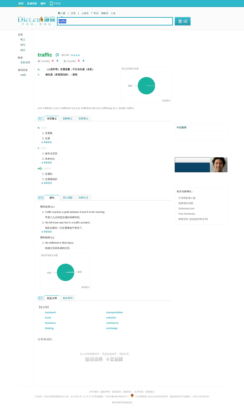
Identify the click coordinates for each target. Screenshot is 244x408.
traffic (23, 74)
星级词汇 (127, 391)
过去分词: (75, 108)
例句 (22, 44)
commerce (112, 323)
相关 (22, 50)
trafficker (47, 108)
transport (50, 312)
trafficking (106, 108)
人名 (113, 13)
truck (48, 317)
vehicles (111, 317)
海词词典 (54, 396)
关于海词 (93, 391)
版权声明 (105, 391)
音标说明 (25, 62)
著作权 (108, 353)
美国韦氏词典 (185, 203)
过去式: (56, 108)
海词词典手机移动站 (122, 402)
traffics (130, 108)
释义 (22, 39)
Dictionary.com (186, 208)
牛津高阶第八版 (187, 198)
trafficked (66, 108)
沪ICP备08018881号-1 (117, 396)
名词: (40, 108)
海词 (20, 3)
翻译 (43, 3)
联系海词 (116, 391)
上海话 (85, 13)
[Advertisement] (102, 39)
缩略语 (104, 13)
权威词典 (32, 3)
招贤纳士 (150, 391)
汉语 (73, 13)
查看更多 (48, 142)
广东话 (94, 13)
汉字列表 (138, 391)
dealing (49, 328)
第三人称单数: (119, 108)
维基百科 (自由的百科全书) (193, 219)
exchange (112, 328)
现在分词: (96, 108)
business (50, 323)
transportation (114, 312)
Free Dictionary (186, 213)
